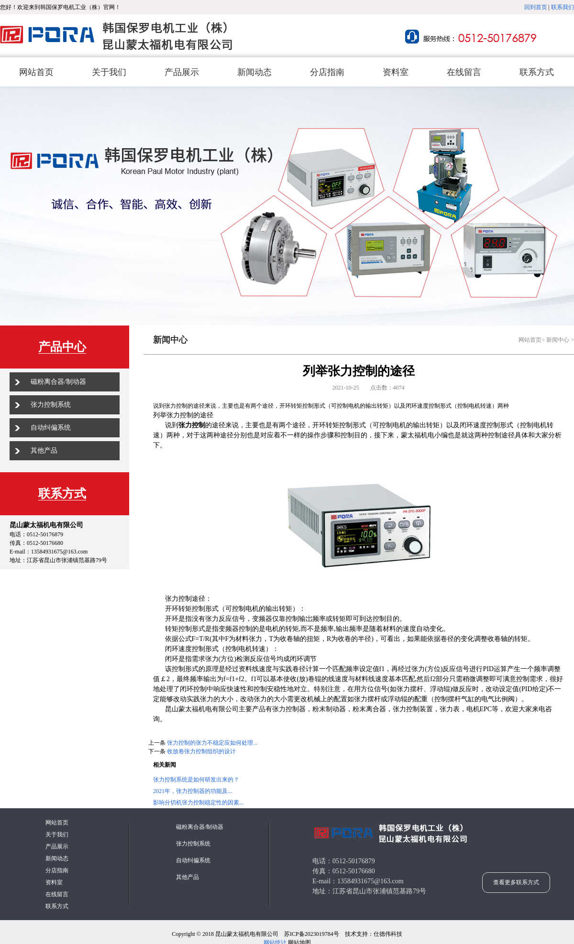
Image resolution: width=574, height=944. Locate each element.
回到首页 (535, 7)
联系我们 (562, 7)
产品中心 (62, 346)
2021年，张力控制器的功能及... (192, 791)
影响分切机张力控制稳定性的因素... (198, 802)
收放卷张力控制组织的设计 (201, 751)
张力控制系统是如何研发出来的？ (196, 779)
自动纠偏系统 (51, 427)
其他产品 (44, 450)
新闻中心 (557, 339)
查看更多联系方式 (516, 882)
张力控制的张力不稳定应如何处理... (212, 742)
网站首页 (530, 339)
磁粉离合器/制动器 (58, 381)
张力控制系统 (51, 404)
